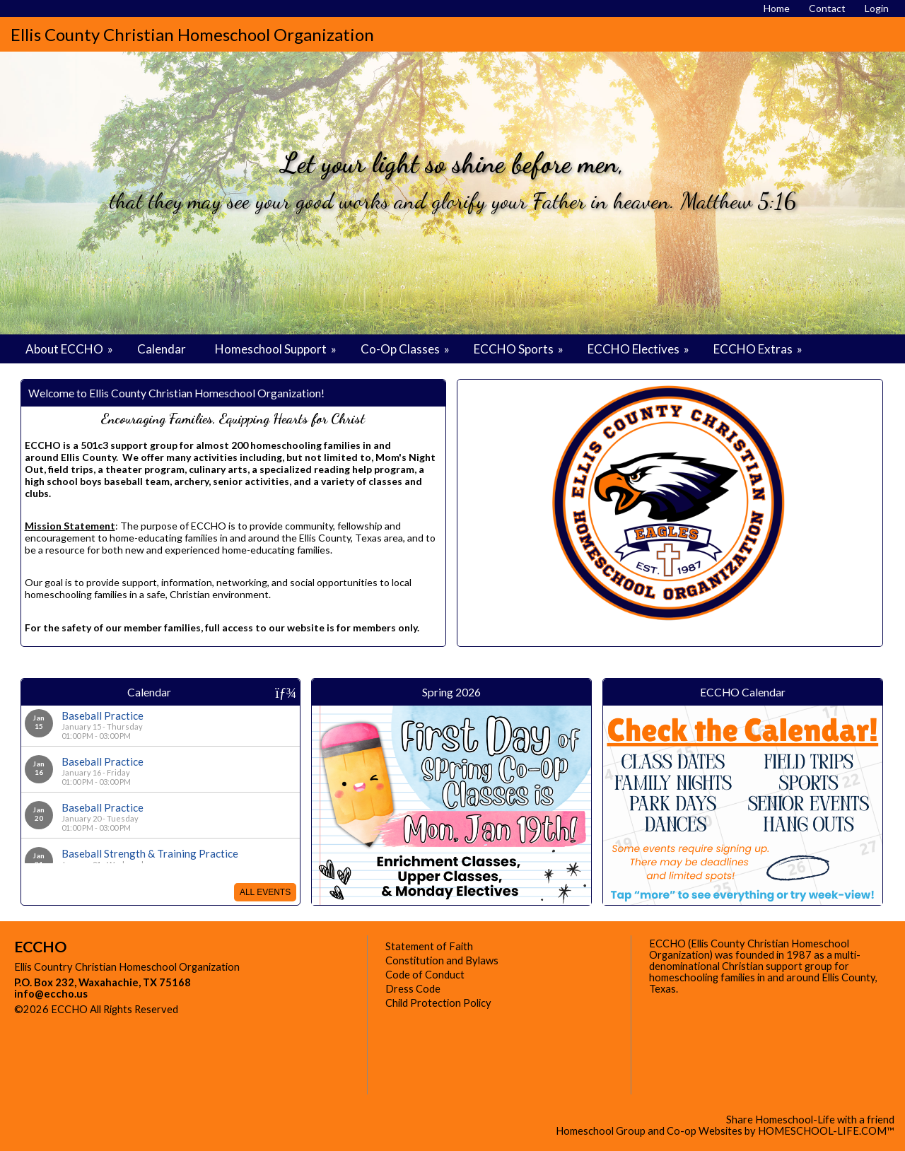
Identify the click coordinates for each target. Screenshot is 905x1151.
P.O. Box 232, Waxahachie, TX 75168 (102, 982)
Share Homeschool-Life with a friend (810, 1120)
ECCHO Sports (520, 348)
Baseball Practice (103, 715)
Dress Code (412, 989)
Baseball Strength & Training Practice (150, 853)
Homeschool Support (277, 348)
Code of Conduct (425, 975)
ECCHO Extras (759, 348)
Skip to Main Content (239, 1009)
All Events (265, 892)
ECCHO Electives (639, 348)
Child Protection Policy (438, 1003)
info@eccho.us (51, 994)
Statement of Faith (429, 946)
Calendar (161, 348)
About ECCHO (70, 348)
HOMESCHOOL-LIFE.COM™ (826, 1131)
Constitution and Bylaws (441, 960)
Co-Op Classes (406, 348)
